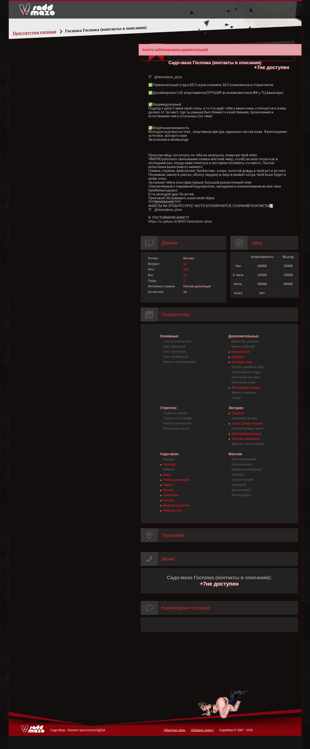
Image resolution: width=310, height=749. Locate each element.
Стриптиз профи (175, 413)
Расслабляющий (244, 459)
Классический (242, 464)
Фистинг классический (248, 444)
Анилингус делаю (245, 418)
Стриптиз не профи (177, 418)
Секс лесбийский (175, 357)
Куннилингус (241, 351)
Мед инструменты (176, 505)
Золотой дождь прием (248, 428)
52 (185, 275)
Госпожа (169, 464)
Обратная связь (174, 730)
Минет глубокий (243, 346)
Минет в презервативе (179, 362)
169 (185, 269)
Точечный (239, 485)
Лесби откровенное (177, 423)
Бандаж (168, 459)
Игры (167, 474)
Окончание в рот (244, 382)
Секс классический (177, 341)
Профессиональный (246, 469)
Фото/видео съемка (246, 387)
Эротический (241, 490)
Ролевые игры (242, 362)
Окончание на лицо (246, 377)
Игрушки (238, 357)
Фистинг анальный (246, 438)
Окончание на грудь (246, 372)
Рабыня (169, 469)
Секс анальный (174, 346)
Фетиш (168, 490)
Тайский (238, 474)
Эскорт (237, 397)
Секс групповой (174, 351)
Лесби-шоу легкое (176, 428)
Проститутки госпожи (44, 32)
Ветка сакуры (241, 495)
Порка (167, 485)
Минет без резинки (245, 341)
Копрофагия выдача (246, 433)
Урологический (242, 479)
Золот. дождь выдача (247, 423)
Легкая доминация (176, 479)
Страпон (238, 413)
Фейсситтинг (172, 510)
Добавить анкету (202, 730)
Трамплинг (171, 495)
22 (185, 264)
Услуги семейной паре (248, 367)
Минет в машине (244, 392)
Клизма (168, 500)
